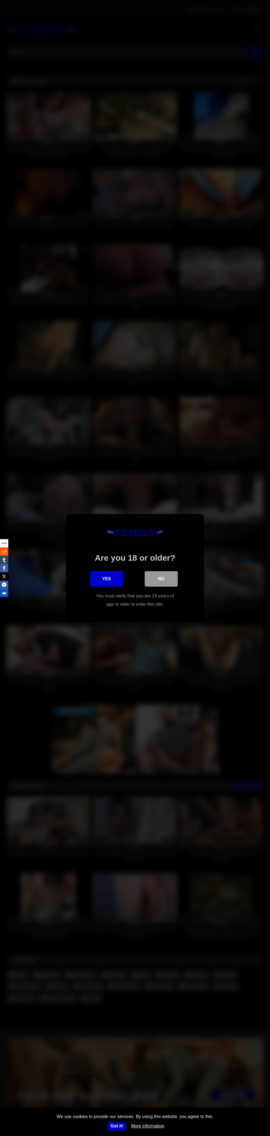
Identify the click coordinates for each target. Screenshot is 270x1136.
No (161, 578)
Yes (106, 578)
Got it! (116, 1126)
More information (147, 1126)
